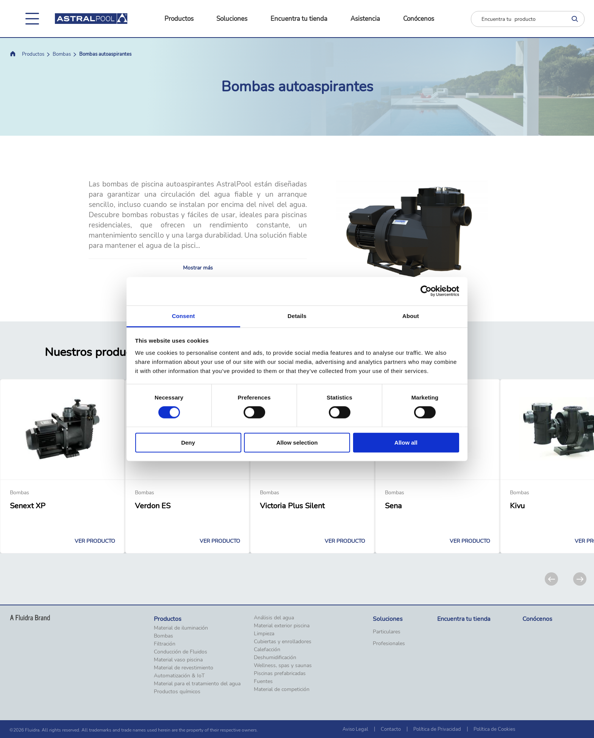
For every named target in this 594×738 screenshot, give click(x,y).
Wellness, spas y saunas (283, 666)
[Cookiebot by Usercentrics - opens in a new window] (426, 291)
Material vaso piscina (178, 660)
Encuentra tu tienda (298, 18)
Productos (179, 18)
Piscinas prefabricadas (280, 674)
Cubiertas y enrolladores (282, 642)
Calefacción (267, 650)
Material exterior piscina (282, 626)
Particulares (386, 632)
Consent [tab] (183, 315)
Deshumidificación (275, 658)
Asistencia (365, 18)
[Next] (579, 579)
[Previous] (551, 579)
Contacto (391, 729)
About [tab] (410, 315)
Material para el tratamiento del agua (197, 684)
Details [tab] (297, 315)
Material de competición (282, 689)
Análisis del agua (274, 618)
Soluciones (231, 18)
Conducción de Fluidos (180, 652)
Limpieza (264, 634)
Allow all (405, 442)
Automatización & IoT (179, 676)
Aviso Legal (355, 729)
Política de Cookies (494, 729)
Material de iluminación (181, 628)
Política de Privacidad (437, 729)
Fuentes (263, 681)
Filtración (164, 644)
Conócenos (418, 18)
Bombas (62, 54)
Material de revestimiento (183, 668)
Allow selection (296, 442)
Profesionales (389, 644)
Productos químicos (177, 692)
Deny (188, 442)
